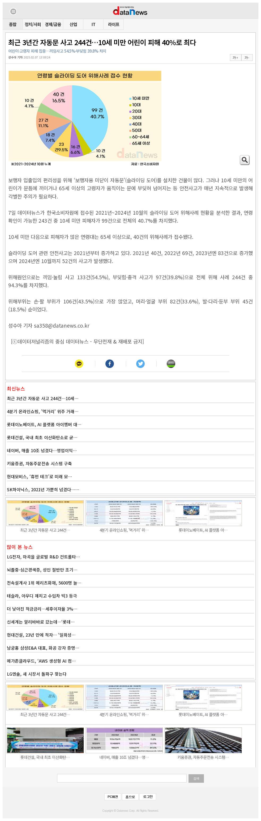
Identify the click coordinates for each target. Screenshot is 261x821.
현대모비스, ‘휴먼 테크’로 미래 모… (39, 476)
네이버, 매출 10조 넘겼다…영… (124, 757)
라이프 (113, 24)
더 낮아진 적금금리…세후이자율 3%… (42, 609)
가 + (235, 58)
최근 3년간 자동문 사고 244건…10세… (42, 398)
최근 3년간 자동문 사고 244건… (45, 530)
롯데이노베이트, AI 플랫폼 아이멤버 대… (44, 424)
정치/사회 (33, 24)
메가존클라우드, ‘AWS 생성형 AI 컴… (41, 661)
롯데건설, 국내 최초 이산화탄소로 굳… (42, 437)
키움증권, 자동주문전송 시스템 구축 (39, 463)
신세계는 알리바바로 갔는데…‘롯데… (41, 622)
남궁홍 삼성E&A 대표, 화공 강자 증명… (43, 648)
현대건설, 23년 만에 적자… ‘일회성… (41, 635)
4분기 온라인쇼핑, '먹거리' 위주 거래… (42, 411)
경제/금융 (53, 24)
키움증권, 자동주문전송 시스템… (203, 757)
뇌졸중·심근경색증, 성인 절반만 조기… (42, 569)
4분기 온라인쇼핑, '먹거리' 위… (124, 530)
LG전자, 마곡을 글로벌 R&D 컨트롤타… (43, 556)
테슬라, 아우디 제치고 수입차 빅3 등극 (42, 596)
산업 (73, 24)
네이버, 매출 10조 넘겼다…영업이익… (42, 450)
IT (93, 24)
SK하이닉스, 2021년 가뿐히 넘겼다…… (43, 489)
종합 (12, 24)
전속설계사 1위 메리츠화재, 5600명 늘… (44, 582)
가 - (247, 58)
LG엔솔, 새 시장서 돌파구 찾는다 (37, 674)
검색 (196, 778)
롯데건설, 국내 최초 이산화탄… (45, 757)
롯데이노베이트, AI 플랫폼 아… (203, 530)
